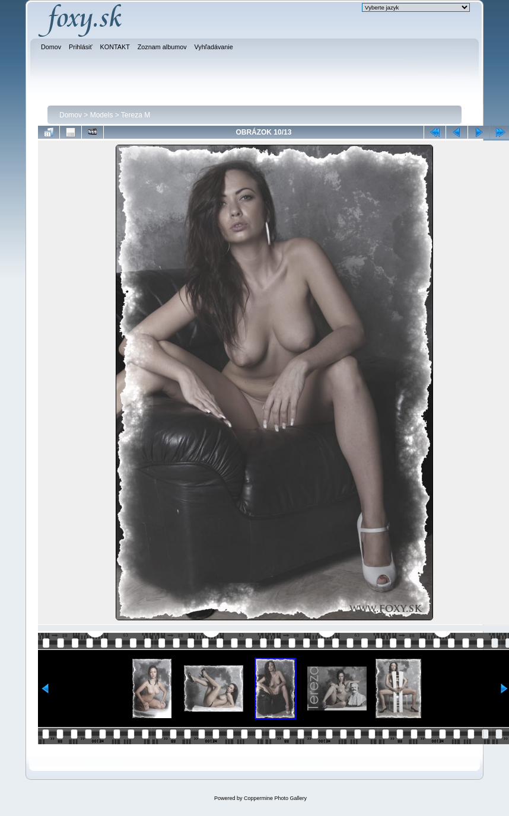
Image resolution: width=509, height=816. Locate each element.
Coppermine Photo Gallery (275, 798)
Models (101, 115)
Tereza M (135, 115)
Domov (70, 115)
